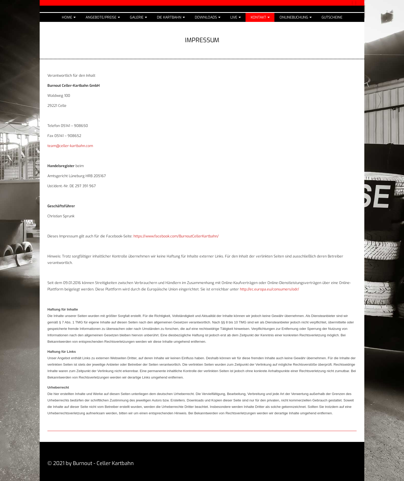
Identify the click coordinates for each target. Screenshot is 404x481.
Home (67, 17)
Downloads (206, 17)
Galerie (137, 17)
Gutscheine (332, 17)
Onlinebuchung (294, 17)
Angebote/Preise (101, 17)
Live (233, 17)
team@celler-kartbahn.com (70, 145)
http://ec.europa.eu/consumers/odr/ (269, 289)
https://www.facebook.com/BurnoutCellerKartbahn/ (176, 236)
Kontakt (258, 17)
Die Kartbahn (169, 17)
